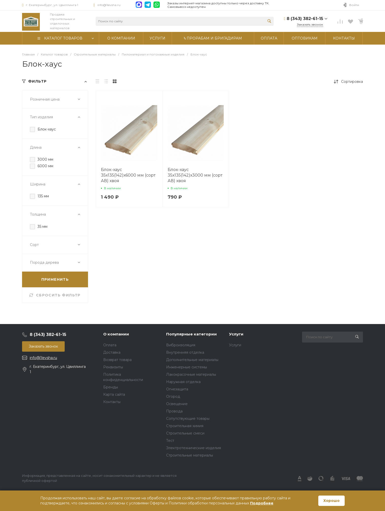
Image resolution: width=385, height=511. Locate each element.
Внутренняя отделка (185, 352)
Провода (174, 411)
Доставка (111, 352)
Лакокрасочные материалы (191, 374)
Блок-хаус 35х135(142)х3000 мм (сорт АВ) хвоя (195, 175)
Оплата (109, 345)
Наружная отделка (183, 382)
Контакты (111, 402)
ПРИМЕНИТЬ (55, 279)
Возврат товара (117, 359)
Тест (170, 440)
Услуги (236, 334)
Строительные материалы (189, 455)
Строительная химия (184, 426)
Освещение (177, 404)
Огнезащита (177, 389)
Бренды (110, 387)
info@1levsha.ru (108, 5)
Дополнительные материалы (192, 359)
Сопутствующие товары (187, 418)
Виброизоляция (180, 345)
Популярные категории (191, 334)
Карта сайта (114, 394)
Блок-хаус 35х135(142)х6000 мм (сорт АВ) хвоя (128, 175)
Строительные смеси (185, 433)
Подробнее (261, 503)
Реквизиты (113, 367)
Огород (173, 396)
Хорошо (331, 500)
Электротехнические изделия (193, 448)
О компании (116, 334)
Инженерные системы (186, 367)
